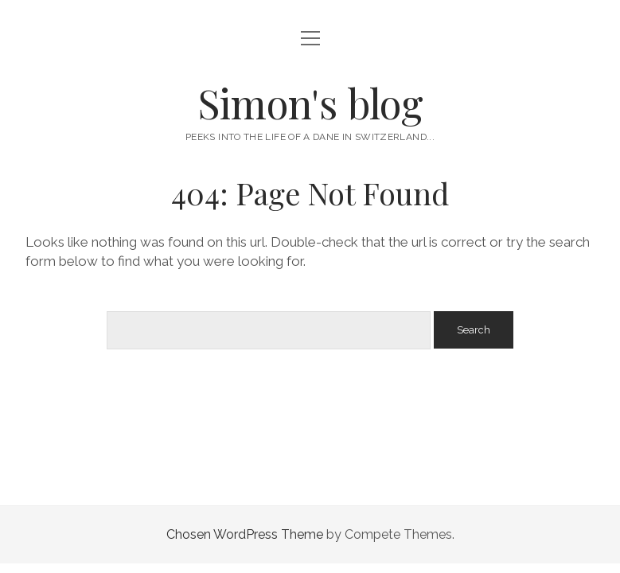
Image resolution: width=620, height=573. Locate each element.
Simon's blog (310, 103)
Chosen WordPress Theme (244, 534)
